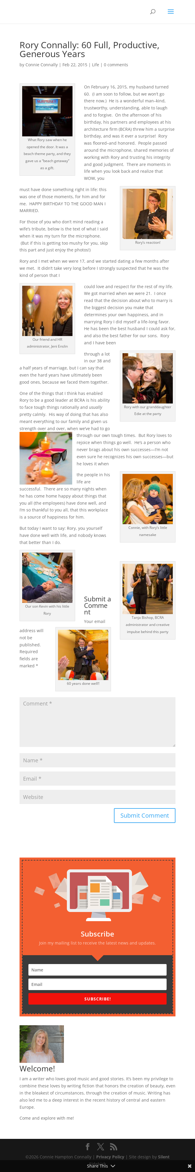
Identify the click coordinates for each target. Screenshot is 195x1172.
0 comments (116, 64)
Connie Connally (41, 64)
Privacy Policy (110, 1157)
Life (95, 64)
